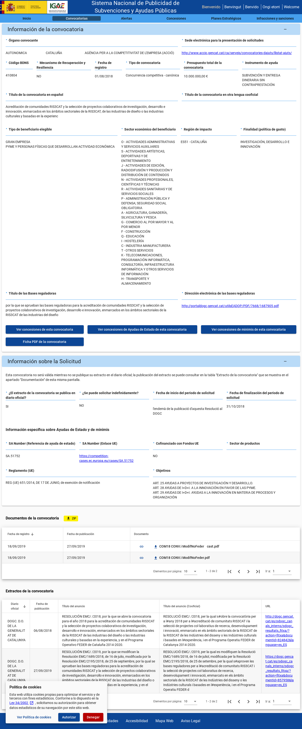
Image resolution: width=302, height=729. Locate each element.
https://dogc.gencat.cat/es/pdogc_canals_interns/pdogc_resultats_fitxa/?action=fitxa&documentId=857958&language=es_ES (279, 671)
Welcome (291, 7)
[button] (151, 29)
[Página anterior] (239, 571)
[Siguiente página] (248, 571)
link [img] (141, 546)
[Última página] (258, 571)
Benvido (252, 7)
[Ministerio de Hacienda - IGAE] (36, 7)
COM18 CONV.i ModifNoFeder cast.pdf (186, 546)
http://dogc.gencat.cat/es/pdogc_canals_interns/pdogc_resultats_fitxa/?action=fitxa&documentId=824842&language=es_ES (279, 631)
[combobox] (190, 571)
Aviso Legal (190, 721)
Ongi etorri (271, 7)
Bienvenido (211, 7)
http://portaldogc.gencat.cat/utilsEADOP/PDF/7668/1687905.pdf (230, 306)
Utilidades (110, 721)
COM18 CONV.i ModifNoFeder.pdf (181, 558)
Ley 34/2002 (21, 703)
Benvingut (232, 7)
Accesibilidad (137, 721)
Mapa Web (164, 721)
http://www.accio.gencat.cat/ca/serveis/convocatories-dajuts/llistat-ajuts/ (237, 53)
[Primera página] (229, 571)
